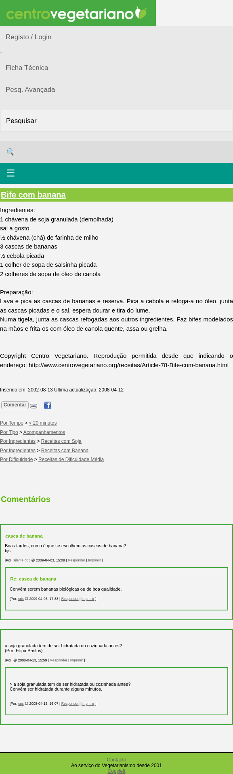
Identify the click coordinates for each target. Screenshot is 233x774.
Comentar (15, 405)
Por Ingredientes (18, 441)
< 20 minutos (43, 423)
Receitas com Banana (64, 450)
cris (21, 599)
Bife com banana (33, 194)
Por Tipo (9, 432)
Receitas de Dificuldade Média (71, 459)
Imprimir (94, 560)
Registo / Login (28, 37)
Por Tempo (11, 423)
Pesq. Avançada (30, 90)
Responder (76, 560)
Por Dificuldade (16, 459)
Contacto (116, 760)
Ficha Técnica (27, 68)
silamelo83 (21, 560)
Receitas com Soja (61, 441)
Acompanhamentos (44, 432)
